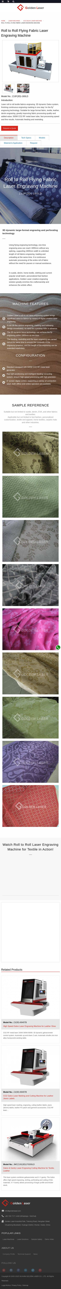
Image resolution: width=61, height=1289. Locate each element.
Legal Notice (6, 1285)
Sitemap (25, 1285)
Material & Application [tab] (13, 143)
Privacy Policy (16, 1285)
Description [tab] (9, 138)
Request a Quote (9, 128)
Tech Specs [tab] (26, 138)
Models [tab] (42, 138)
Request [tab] (33, 143)
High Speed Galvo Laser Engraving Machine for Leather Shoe (29, 1026)
